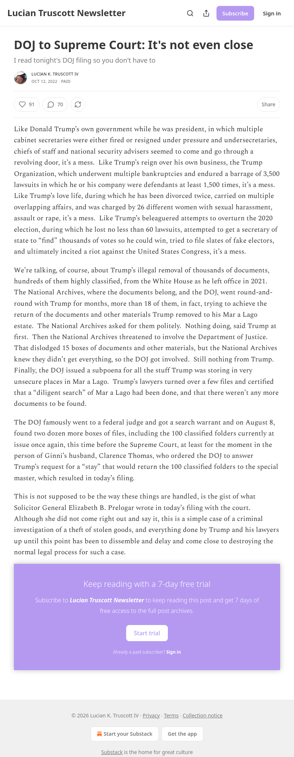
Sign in (272, 13)
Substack (112, 752)
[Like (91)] (26, 104)
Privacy (151, 715)
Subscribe (235, 13)
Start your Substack (123, 734)
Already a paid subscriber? (147, 652)
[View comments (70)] (55, 104)
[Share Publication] (206, 13)
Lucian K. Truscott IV (55, 74)
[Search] (190, 13)
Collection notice (203, 715)
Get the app (182, 733)
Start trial (147, 633)
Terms (171, 715)
